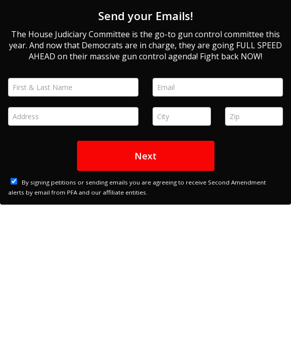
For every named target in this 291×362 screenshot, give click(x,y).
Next (145, 156)
